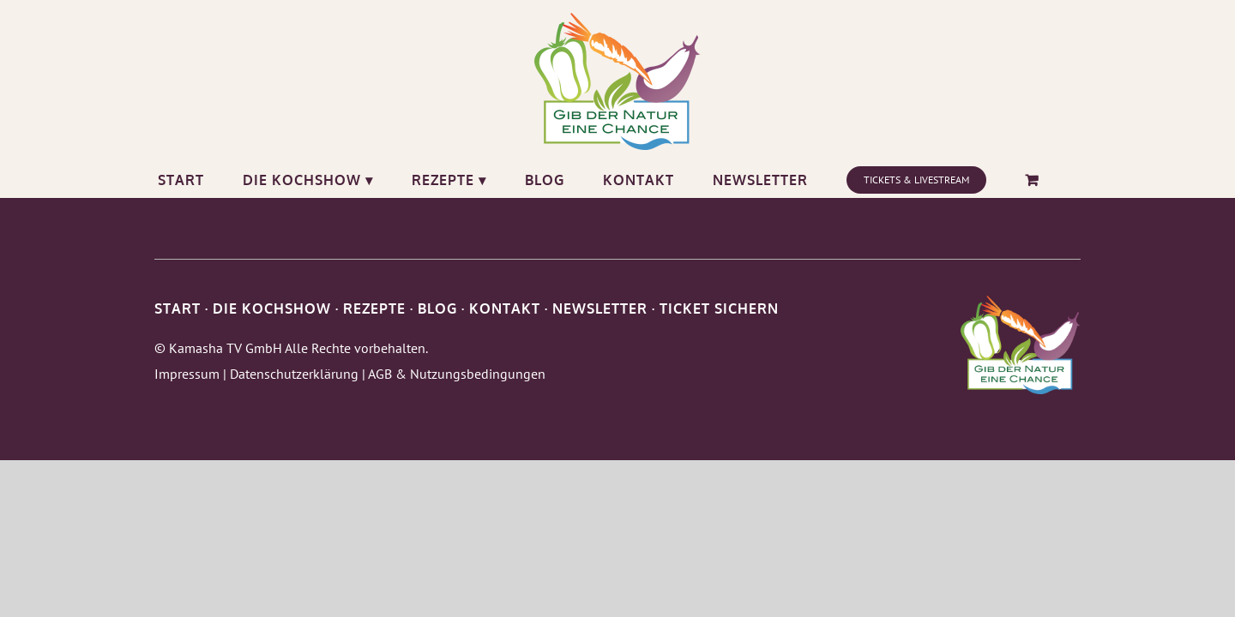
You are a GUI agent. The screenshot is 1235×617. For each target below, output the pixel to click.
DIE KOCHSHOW (272, 308)
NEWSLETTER (600, 308)
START (177, 308)
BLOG (437, 308)
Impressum (187, 373)
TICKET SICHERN (719, 308)
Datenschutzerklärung (294, 373)
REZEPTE (374, 308)
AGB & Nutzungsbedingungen (456, 373)
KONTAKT (504, 308)
